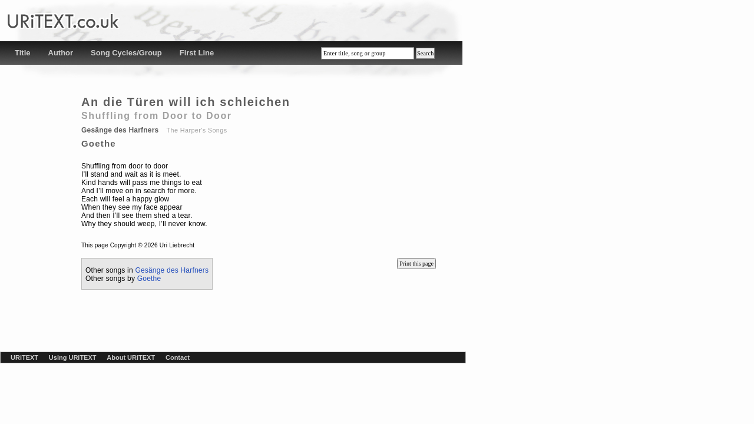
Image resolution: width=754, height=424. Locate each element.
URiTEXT (24, 357)
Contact (178, 357)
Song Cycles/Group (126, 52)
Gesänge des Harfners (172, 270)
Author (61, 52)
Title (23, 52)
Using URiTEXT (73, 357)
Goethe (149, 278)
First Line (197, 52)
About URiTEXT (131, 357)
